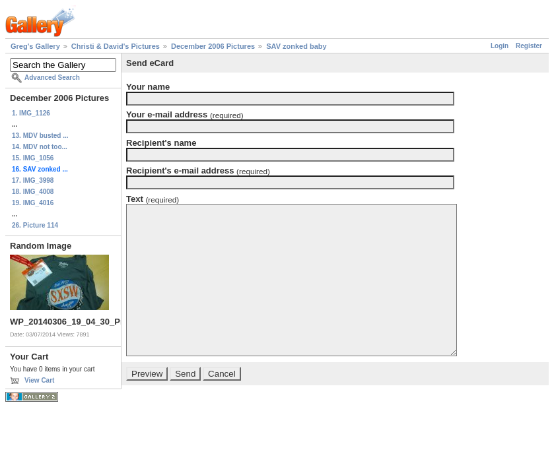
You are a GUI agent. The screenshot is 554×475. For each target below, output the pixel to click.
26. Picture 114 (35, 225)
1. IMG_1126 (31, 113)
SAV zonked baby (296, 46)
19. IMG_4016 (32, 202)
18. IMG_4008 (32, 191)
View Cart (39, 380)
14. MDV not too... (39, 146)
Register (529, 45)
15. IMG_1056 (32, 158)
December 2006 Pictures (213, 46)
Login (499, 45)
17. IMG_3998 (32, 180)
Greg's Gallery (35, 46)
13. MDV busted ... (40, 135)
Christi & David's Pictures (115, 46)
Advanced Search (52, 77)
